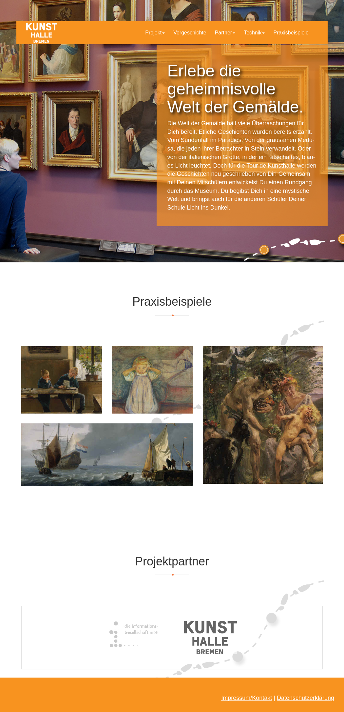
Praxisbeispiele (291, 32)
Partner (225, 32)
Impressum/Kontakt (246, 698)
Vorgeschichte (189, 32)
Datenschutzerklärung (305, 698)
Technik (254, 32)
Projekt (155, 32)
